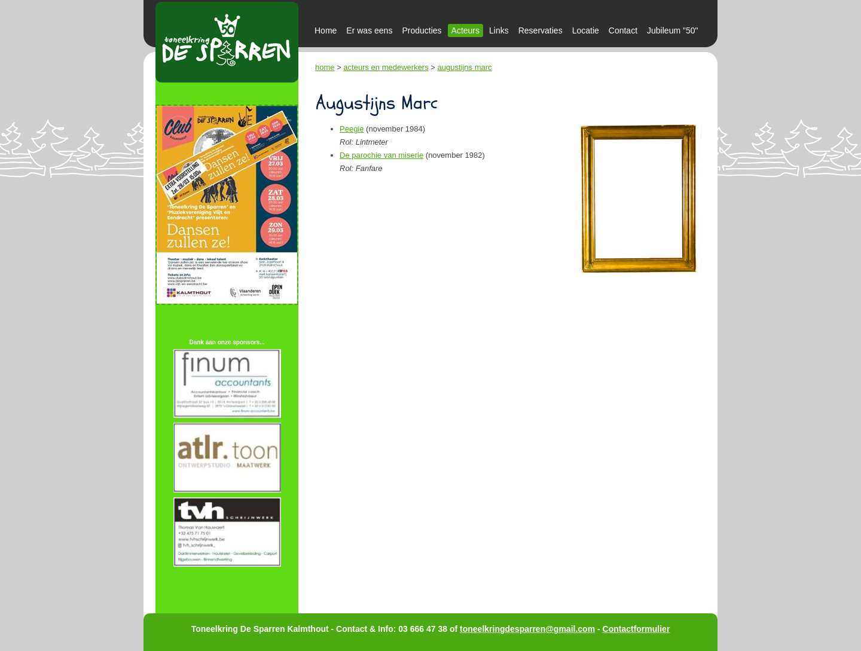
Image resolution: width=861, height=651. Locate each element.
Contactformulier (636, 629)
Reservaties (540, 30)
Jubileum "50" (672, 30)
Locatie (585, 30)
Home (326, 30)
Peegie (352, 128)
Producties (421, 30)
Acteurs (465, 30)
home (325, 67)
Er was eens (369, 30)
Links (499, 30)
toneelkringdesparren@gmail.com (527, 629)
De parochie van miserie (381, 155)
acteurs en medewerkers (385, 67)
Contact (623, 30)
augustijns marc (465, 67)
